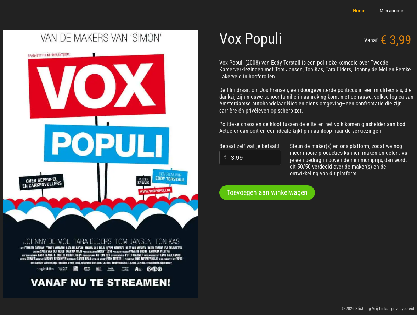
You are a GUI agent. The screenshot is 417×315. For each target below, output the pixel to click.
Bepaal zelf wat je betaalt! (249, 146)
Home (359, 10)
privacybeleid (402, 308)
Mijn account (392, 10)
